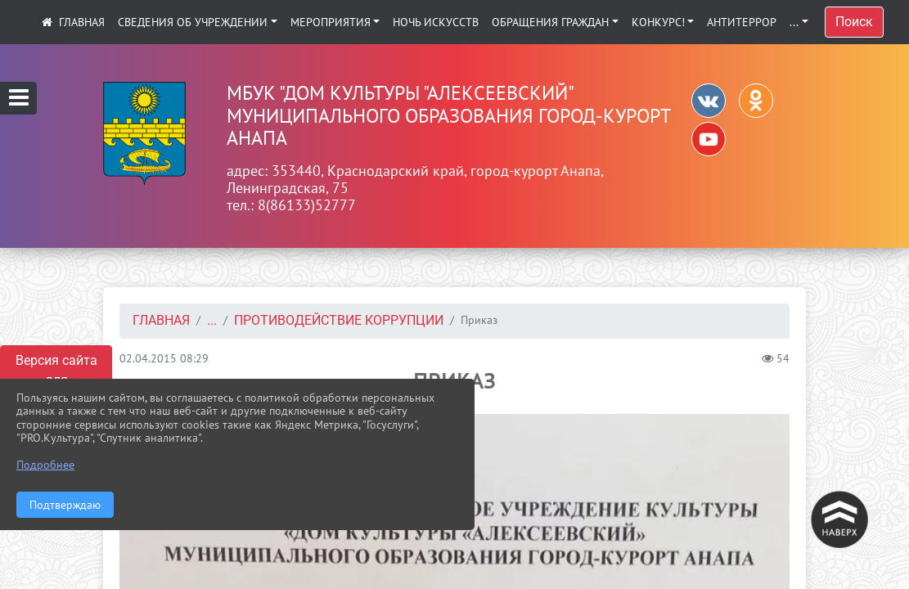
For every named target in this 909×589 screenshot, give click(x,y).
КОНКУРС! (658, 22)
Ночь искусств (436, 22)
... (794, 22)
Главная (161, 320)
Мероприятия (330, 22)
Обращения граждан (550, 22)
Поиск (854, 21)
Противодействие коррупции (338, 320)
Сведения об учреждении (193, 22)
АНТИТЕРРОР (741, 22)
